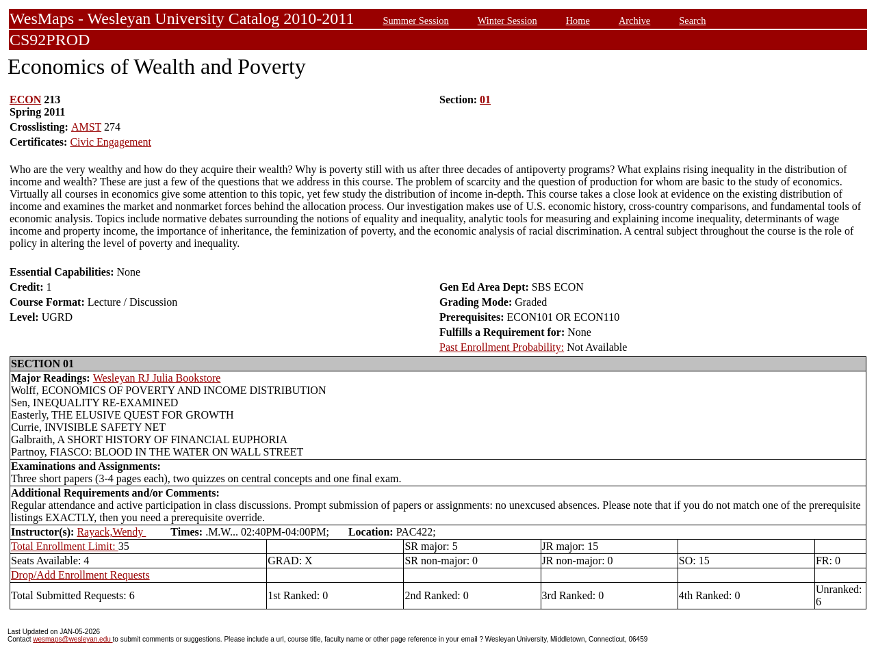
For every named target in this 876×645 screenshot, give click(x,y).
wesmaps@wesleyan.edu (72, 639)
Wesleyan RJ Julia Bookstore (157, 378)
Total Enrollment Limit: (64, 546)
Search (692, 20)
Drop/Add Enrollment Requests (80, 575)
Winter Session (507, 20)
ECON (25, 99)
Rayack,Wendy (111, 532)
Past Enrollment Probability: (501, 347)
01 (485, 99)
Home (578, 20)
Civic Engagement (110, 142)
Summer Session (415, 20)
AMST (86, 127)
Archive (634, 20)
